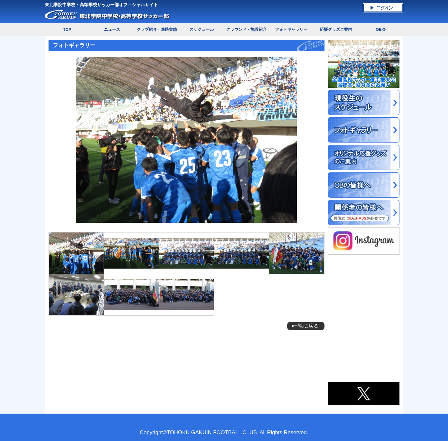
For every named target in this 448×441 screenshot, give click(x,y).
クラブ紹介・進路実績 (157, 29)
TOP (67, 29)
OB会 (381, 29)
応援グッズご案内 (336, 29)
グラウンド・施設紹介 (246, 29)
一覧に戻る (305, 326)
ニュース (112, 29)
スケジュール (201, 29)
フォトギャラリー (291, 29)
